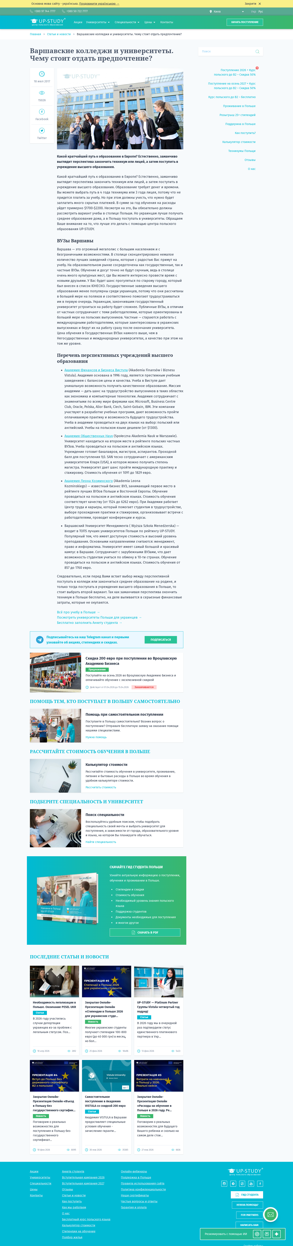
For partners (249, 1215)
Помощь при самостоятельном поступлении (124, 714)
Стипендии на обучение (78, 1231)
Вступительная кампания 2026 (83, 1177)
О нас (66, 1213)
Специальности (40, 1183)
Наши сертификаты (135, 1195)
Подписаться (161, 639)
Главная (36, 34)
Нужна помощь (96, 737)
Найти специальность (101, 842)
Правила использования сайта (142, 1183)
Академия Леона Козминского (88, 481)
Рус (260, 11)
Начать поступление (244, 22)
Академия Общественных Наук (88, 436)
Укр (253, 11)
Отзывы (67, 1189)
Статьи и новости (59, 34)
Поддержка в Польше (136, 1177)
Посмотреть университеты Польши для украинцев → (99, 617)
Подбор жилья (72, 1237)
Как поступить (72, 1201)
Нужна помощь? (247, 1205)
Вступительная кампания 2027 (83, 1183)
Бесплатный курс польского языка (86, 1219)
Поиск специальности (105, 814)
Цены (34, 1189)
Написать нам (249, 1225)
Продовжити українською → (99, 3)
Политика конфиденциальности (143, 1189)
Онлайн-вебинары (134, 1171)
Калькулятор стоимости (106, 764)
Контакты (36, 1195)
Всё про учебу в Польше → (78, 612)
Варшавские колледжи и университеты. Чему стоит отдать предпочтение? (129, 34)
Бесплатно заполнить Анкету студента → (89, 623)
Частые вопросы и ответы (139, 1201)
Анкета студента (73, 1171)
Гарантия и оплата (134, 1207)
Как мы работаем (74, 1207)
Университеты (40, 1177)
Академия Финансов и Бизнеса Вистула (96, 370)
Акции (34, 1171)
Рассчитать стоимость (101, 787)
